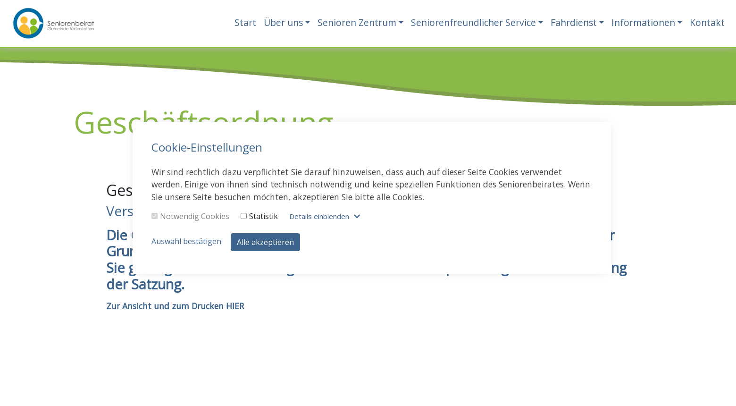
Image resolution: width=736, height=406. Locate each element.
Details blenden (319, 216)
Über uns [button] (283, 22)
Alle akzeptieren (265, 242)
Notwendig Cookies (190, 216)
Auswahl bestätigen (186, 241)
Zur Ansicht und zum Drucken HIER (175, 306)
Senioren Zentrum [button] (357, 22)
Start (245, 22)
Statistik (259, 216)
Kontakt (707, 22)
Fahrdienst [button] (574, 22)
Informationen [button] (643, 22)
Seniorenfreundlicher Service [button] (473, 22)
